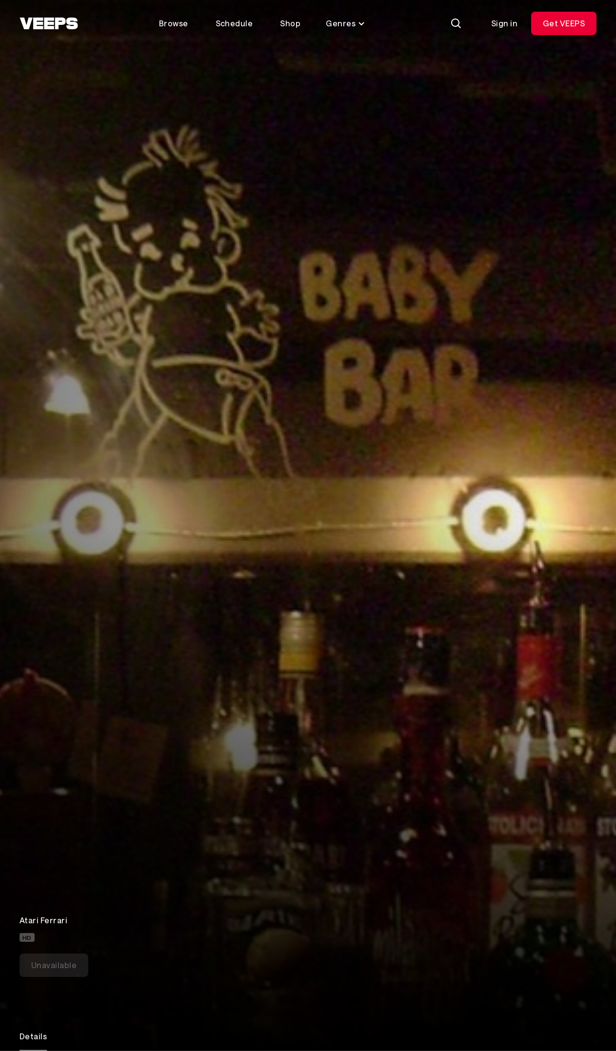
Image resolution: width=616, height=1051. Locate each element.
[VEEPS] (49, 23)
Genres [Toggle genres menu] (345, 23)
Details (33, 1036)
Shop (290, 23)
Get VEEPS (564, 23)
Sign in (504, 23)
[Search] (456, 23)
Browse (173, 23)
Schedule (234, 23)
